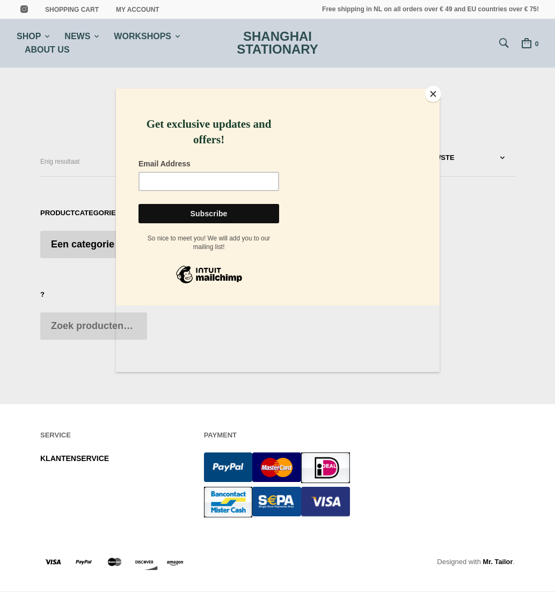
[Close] (437, 91)
